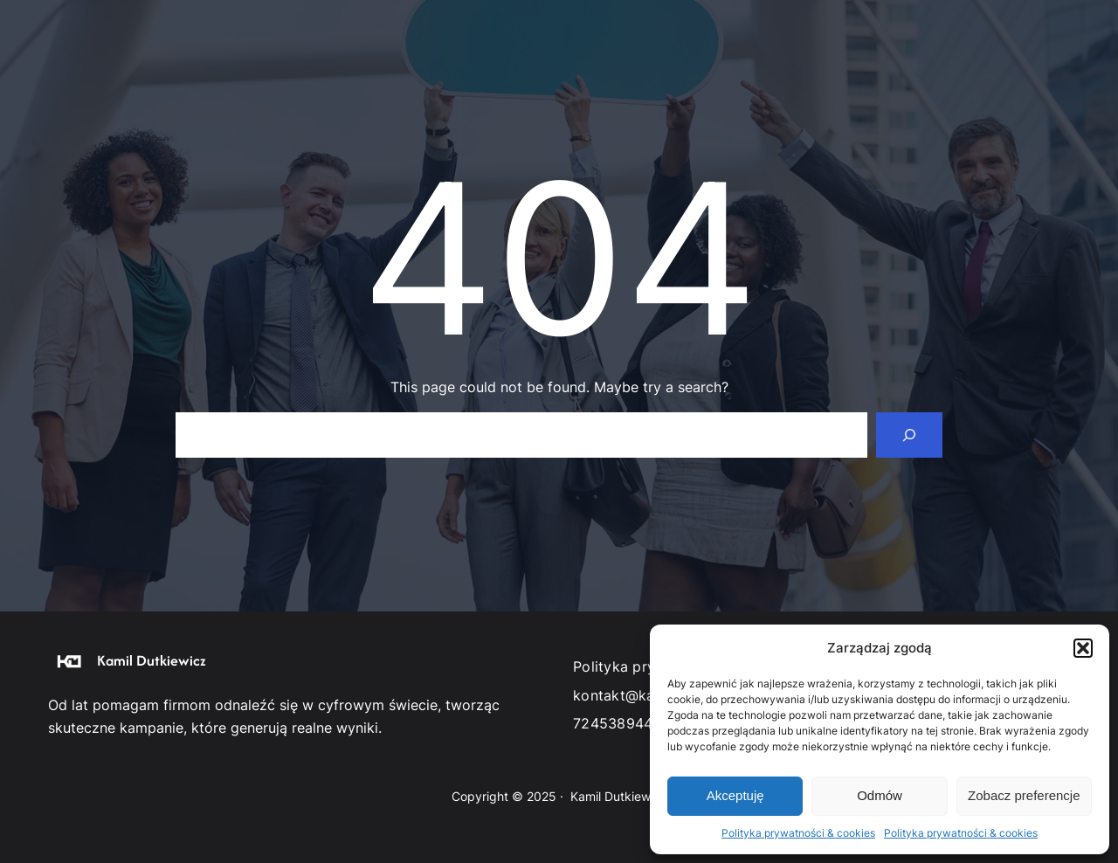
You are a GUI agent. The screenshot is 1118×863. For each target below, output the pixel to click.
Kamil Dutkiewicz (151, 660)
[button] (1083, 648)
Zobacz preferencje (1024, 795)
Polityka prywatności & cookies (798, 832)
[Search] (909, 435)
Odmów (879, 795)
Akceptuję (735, 795)
